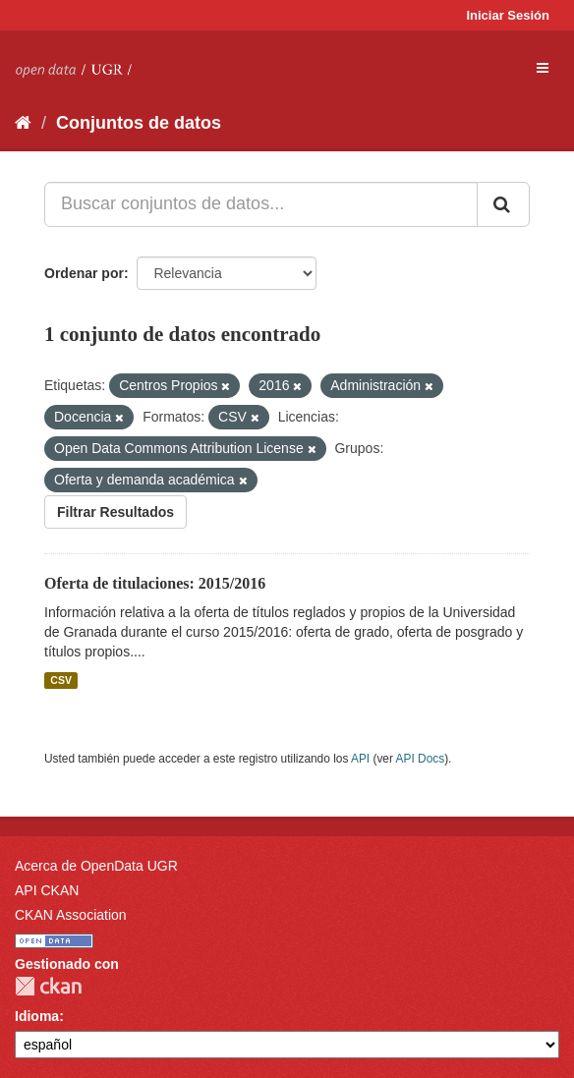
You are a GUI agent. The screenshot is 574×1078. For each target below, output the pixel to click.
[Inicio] (23, 123)
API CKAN (47, 890)
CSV (61, 680)
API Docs (420, 759)
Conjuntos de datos (138, 123)
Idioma (37, 1016)
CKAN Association (71, 915)
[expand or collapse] (542, 67)
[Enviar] (503, 204)
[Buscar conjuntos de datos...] (261, 204)
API (360, 759)
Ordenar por (84, 273)
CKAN (48, 986)
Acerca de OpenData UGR (96, 866)
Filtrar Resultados (115, 512)
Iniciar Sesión (507, 15)
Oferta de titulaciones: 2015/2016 (154, 583)
